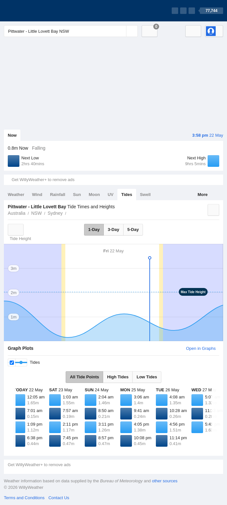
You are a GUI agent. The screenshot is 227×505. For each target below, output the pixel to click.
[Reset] (120, 31)
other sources (165, 480)
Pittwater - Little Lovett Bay (70, 212)
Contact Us (59, 497)
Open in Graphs (201, 348)
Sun (77, 194)
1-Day (94, 229)
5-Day (133, 229)
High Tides (117, 376)
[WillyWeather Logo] (34, 10)
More (203, 194)
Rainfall (57, 194)
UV (111, 194)
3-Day (113, 229)
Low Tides (146, 376)
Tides (126, 194)
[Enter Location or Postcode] (71, 31)
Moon (94, 194)
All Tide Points (84, 376)
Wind (37, 194)
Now (12, 135)
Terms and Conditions (24, 497)
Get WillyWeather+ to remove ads (43, 179)
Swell (145, 194)
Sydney (55, 213)
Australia (16, 213)
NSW (36, 213)
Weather (16, 194)
